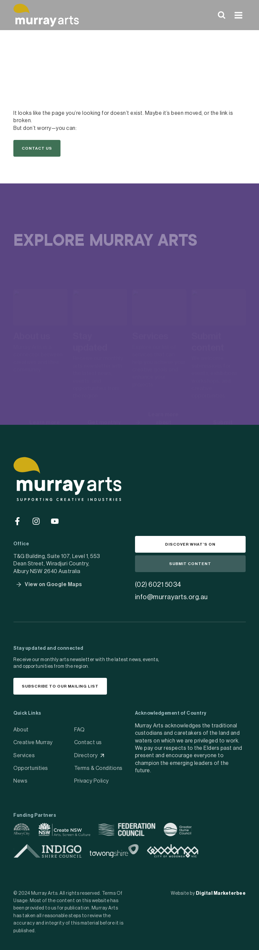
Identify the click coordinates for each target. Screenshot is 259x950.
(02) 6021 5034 (158, 584)
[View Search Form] (222, 15)
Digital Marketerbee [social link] (221, 893)
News (20, 781)
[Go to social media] (17, 521)
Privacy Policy (91, 781)
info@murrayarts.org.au (171, 597)
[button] (36, 148)
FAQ (79, 729)
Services (24, 755)
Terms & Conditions (98, 768)
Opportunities (30, 768)
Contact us (88, 742)
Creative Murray (33, 742)
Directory (86, 755)
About (21, 729)
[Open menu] (238, 15)
